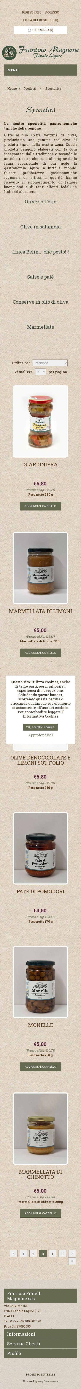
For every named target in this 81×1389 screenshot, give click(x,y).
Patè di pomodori (40, 892)
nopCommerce (48, 1381)
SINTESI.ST (48, 1374)
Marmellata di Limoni (40, 612)
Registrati (31, 12)
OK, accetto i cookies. (40, 727)
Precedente (13, 1253)
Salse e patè (40, 277)
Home (12, 89)
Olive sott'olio (40, 202)
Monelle (40, 1025)
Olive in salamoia (40, 227)
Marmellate (40, 327)
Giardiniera (41, 465)
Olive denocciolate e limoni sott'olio (40, 760)
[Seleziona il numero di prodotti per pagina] (40, 372)
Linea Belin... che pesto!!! (40, 252)
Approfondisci (40, 735)
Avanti (72, 1253)
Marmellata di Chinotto (40, 1174)
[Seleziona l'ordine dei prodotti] (50, 363)
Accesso (52, 12)
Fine (72, 1261)
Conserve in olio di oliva (40, 302)
